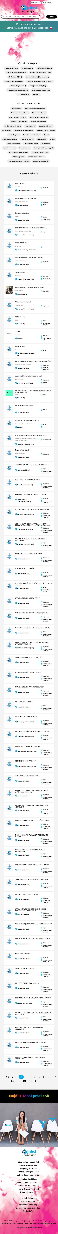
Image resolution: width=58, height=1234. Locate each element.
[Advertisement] (29, 46)
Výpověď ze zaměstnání (28, 1162)
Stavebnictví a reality (31, 143)
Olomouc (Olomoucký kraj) (41, 90)
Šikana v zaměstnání (28, 1165)
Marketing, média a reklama (46, 130)
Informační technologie (38, 121)
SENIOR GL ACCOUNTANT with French (28, 553)
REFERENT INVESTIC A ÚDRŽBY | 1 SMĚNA (30, 494)
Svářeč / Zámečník (21, 272)
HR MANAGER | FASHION (24, 702)
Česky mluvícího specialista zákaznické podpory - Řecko (33, 361)
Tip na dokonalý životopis (28, 1182)
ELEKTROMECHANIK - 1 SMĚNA (26, 894)
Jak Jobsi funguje (28, 1198)
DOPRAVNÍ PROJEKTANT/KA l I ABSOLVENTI (30, 1042)
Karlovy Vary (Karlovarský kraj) (40, 72)
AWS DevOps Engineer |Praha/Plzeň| (27, 776)
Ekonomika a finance (39, 113)
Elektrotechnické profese (17, 117)
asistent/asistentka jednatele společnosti (28, 376)
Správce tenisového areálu (24, 405)
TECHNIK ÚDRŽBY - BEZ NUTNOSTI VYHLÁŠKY (32, 465)
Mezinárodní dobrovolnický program (27, 420)
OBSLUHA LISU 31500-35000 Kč (26, 716)
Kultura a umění (30, 126)
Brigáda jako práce (28, 1169)
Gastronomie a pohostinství (39, 117)
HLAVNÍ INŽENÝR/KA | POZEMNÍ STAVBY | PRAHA (32, 938)
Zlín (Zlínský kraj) (23, 94)
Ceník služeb (28, 1211)
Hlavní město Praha (11, 68)
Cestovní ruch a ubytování (19, 113)
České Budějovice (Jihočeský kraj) (37, 77)
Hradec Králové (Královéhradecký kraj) (39, 81)
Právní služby (41, 139)
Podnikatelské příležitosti (31, 135)
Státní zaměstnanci (13, 143)
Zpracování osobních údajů (28, 1208)
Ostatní (46, 135)
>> (35, 1081)
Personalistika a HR (27, 139)
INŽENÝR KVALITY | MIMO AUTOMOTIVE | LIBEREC (33, 998)
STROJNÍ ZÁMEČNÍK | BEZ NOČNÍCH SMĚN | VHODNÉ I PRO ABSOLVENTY (30, 910)
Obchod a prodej (13, 135)
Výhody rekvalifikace (28, 1179)
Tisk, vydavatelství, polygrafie (43, 148)
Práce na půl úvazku (28, 1186)
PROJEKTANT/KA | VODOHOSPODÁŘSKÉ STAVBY (32, 820)
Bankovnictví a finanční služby (35, 108)
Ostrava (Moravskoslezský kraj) (17, 90)
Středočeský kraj (27, 68)
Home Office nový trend (28, 1189)
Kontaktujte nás (28, 1201)
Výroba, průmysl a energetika (18, 152)
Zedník (17, 331)
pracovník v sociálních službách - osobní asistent (31, 435)
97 (54, 1077)
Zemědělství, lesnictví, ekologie (19, 161)
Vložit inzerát (47, 2)
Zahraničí (36, 94)
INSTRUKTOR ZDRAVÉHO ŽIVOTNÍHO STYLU (31, 228)
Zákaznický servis (19, 157)
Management (6, 130)
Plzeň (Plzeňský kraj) (15, 77)
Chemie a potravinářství (19, 121)
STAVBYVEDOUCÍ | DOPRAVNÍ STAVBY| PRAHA (31, 613)
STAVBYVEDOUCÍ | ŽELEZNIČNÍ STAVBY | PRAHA (32, 628)
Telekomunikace (24, 148)
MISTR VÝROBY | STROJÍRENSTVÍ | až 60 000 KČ (32, 509)
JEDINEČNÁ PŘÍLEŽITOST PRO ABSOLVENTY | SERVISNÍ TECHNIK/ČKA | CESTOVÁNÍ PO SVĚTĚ (32, 525)
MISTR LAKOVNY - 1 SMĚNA (25, 568)
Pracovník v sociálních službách (25, 198)
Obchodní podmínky (28, 1205)
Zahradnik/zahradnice (22, 213)
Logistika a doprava (45, 126)
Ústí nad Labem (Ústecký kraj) (16, 72)
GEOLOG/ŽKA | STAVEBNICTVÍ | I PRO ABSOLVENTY (33, 924)
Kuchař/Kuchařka (21, 243)
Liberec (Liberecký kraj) (44, 68)
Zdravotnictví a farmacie (36, 157)
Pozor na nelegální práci (28, 1172)
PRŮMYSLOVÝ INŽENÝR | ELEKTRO (28, 746)
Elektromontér (20, 183)
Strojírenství (45, 143)
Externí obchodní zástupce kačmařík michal (29, 287)
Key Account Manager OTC (24, 953)
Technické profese (10, 148)
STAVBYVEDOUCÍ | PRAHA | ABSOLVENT (29, 687)
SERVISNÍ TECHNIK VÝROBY (25, 761)
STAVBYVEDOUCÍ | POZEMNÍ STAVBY (28, 672)
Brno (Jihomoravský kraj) (38, 86)
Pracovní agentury (28, 1192)
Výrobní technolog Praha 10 (24, 968)
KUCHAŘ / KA (20, 317)
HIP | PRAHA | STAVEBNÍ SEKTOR (27, 983)
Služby (52, 139)
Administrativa (16, 108)
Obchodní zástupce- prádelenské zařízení (29, 257)
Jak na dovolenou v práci (28, 1175)
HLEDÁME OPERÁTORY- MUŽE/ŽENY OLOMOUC (32, 731)
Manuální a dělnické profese (23, 130)
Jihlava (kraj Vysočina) (18, 86)
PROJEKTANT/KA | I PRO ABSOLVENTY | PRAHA (32, 864)
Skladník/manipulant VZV (23, 302)
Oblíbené (35, 3)
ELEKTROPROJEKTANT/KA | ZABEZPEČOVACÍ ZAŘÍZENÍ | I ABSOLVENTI (31, 791)
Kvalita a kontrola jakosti (13, 126)
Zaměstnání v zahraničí (40, 161)
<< (7, 1077)
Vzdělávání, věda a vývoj (40, 152)
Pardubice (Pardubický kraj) (14, 81)
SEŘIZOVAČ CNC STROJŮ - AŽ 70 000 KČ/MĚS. (31, 879)
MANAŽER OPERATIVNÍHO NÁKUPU (28, 479)
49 (43, 1077)
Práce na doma (20, 346)
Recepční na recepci (22, 450)
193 (25, 1081)
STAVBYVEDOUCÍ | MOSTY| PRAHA (27, 598)
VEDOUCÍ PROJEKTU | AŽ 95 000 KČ (28, 657)
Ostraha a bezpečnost (9, 139)
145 (13, 1081)
